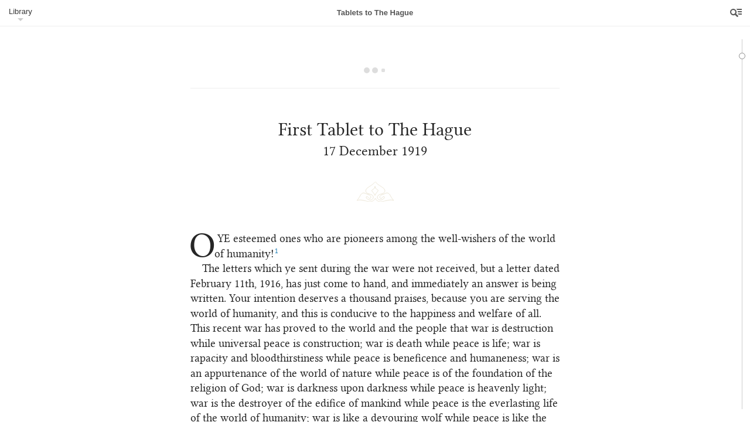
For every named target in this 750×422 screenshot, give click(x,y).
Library (20, 11)
